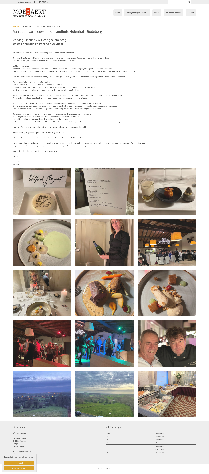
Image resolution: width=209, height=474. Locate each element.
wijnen (156, 12)
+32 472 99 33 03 (41, 2)
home (117, 12)
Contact (191, 12)
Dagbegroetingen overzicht (137, 12)
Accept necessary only (19, 468)
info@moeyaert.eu (22, 2)
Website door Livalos (104, 469)
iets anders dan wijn (173, 12)
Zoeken (189, 2)
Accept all (19, 463)
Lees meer (8, 459)
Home (17, 26)
